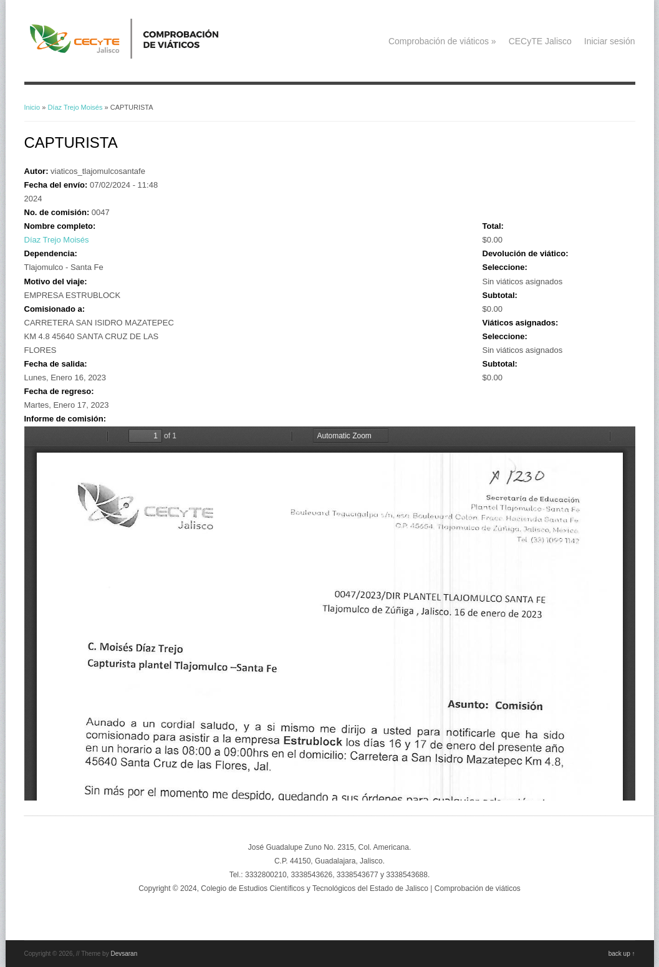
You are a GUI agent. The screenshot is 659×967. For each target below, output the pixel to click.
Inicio (32, 107)
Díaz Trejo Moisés (74, 107)
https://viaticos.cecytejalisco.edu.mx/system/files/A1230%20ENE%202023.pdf (329, 613)
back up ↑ (621, 953)
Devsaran (123, 953)
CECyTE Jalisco (540, 41)
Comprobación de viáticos (442, 41)
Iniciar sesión (609, 41)
